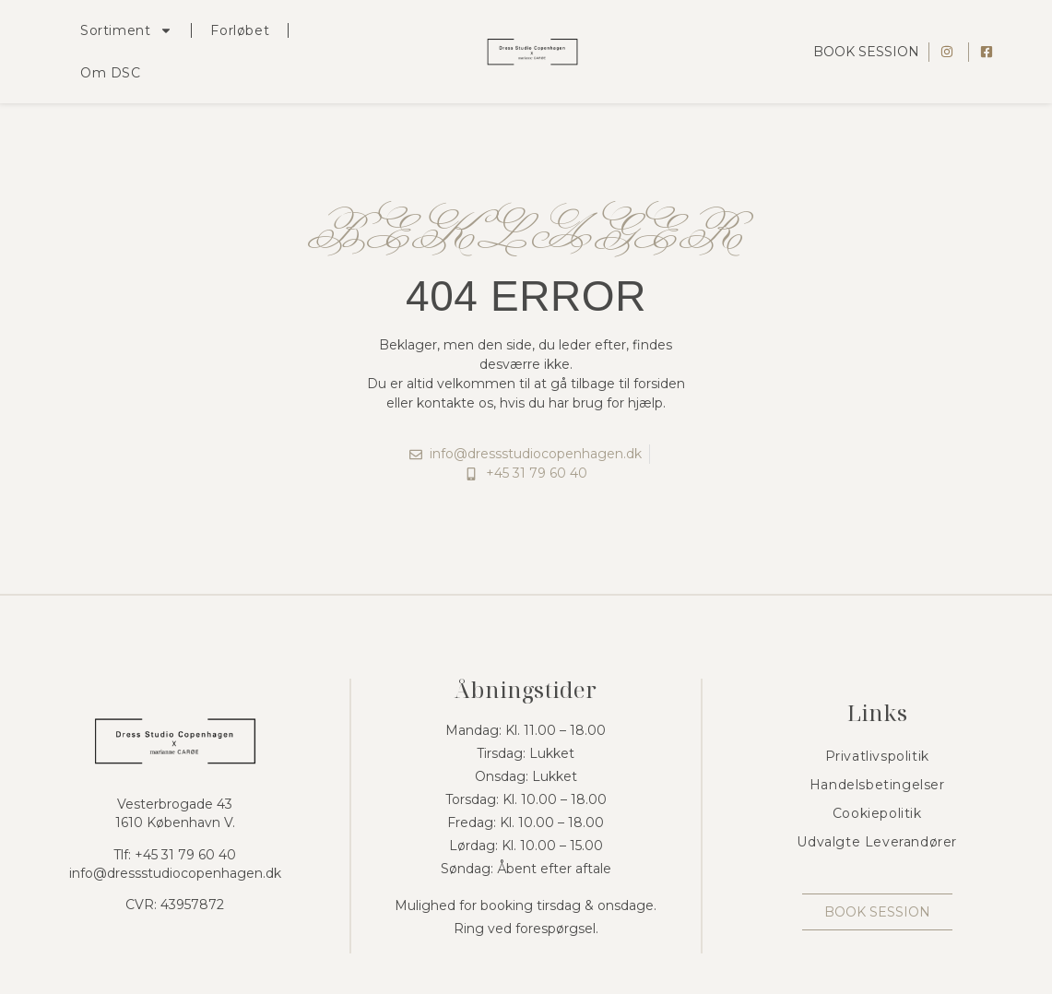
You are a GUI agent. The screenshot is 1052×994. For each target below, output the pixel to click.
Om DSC (110, 73)
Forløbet (239, 30)
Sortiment (126, 30)
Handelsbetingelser (877, 784)
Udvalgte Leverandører (877, 842)
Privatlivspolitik (877, 756)
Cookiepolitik (877, 813)
